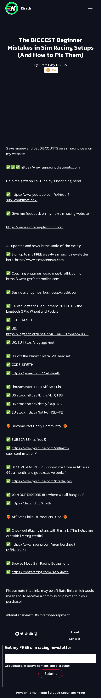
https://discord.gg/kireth (31, 503)
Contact (74, 638)
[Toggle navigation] (90, 8)
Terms (43, 692)
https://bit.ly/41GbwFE (45, 412)
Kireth (26, 8)
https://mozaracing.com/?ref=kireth (40, 572)
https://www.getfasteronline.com (32, 279)
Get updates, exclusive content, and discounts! (37, 665)
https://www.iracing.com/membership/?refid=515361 (40, 547)
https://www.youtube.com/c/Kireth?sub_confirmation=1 (37, 197)
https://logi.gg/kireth (40, 342)
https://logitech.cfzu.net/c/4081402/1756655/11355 (47, 334)
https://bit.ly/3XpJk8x (44, 404)
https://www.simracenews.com (39, 260)
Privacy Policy (26, 692)
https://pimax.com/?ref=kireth (36, 373)
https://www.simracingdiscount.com (34, 227)
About (74, 632)
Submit (50, 673)
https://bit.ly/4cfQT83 (45, 395)
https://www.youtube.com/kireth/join (42, 481)
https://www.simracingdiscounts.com (50, 167)
